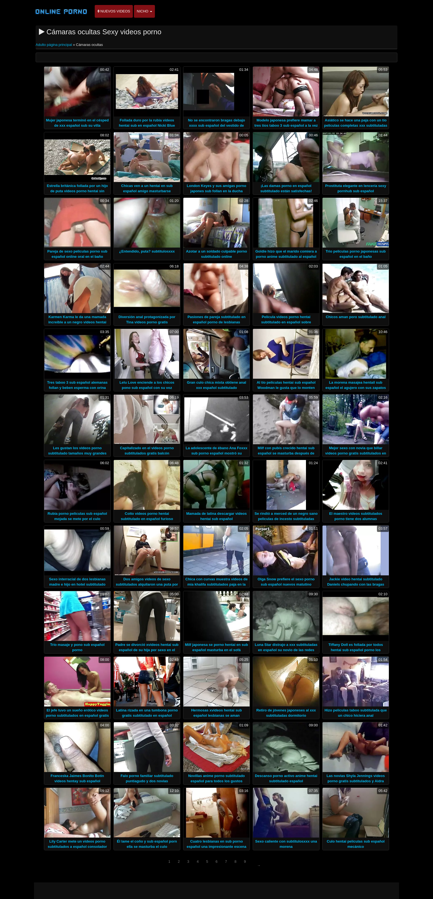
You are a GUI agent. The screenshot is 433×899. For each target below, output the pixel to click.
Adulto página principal (54, 45)
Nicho (144, 11)
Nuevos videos (113, 11)
